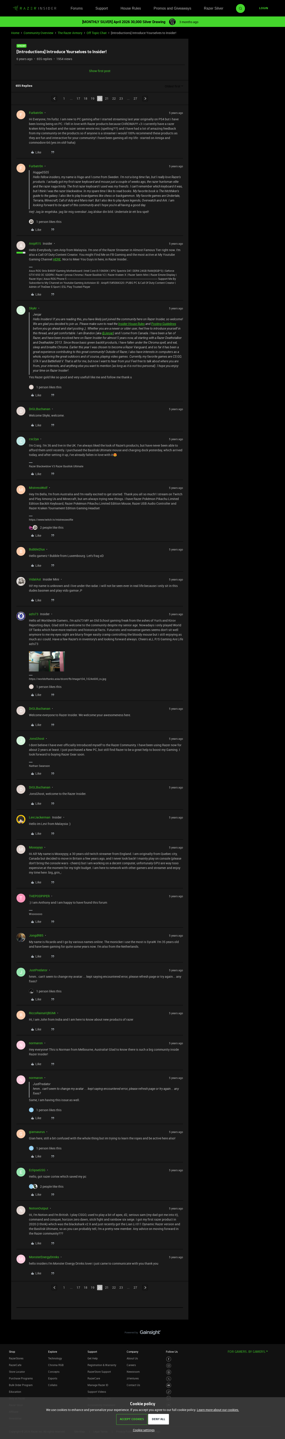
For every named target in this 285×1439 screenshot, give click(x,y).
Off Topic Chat (97, 33)
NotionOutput (38, 1208)
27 (135, 98)
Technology (55, 1358)
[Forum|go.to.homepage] (34, 8)
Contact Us (133, 1385)
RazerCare (94, 1378)
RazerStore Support (99, 1371)
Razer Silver (213, 8)
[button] (264, 8)
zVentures (133, 1378)
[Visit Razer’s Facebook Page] (168, 1359)
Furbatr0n (36, 113)
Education (15, 1391)
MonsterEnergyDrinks (44, 1257)
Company (132, 1351)
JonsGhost (36, 738)
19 (92, 98)
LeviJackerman (39, 817)
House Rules (130, 8)
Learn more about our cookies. (218, 1410)
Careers (131, 1365)
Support (101, 8)
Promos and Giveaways (172, 8)
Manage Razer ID (98, 1385)
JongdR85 (36, 935)
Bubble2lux (37, 549)
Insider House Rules (131, 324)
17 (78, 98)
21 (107, 98)
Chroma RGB (56, 1365)
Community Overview (38, 33)
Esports (52, 1378)
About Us (132, 1358)
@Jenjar (107, 333)
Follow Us (172, 1351)
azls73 (33, 614)
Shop (12, 1351)
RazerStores (16, 1358)
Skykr (33, 308)
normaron (36, 1043)
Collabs (52, 1385)
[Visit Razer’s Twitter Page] (168, 1379)
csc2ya (34, 439)
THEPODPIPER (39, 896)
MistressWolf (38, 488)
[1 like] (45, 221)
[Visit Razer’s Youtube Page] (168, 1385)
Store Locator (17, 1371)
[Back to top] (276, 1328)
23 (121, 98)
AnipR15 (35, 243)
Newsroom (133, 1371)
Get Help (93, 1358)
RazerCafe (15, 1365)
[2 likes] (46, 527)
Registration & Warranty (102, 1365)
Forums (77, 8)
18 (85, 98)
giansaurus (37, 1132)
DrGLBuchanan (39, 409)
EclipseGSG (37, 1170)
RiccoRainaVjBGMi (42, 1013)
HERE (57, 259)
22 (114, 98)
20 (100, 98)
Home (15, 33)
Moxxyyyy (36, 847)
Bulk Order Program (21, 1385)
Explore (52, 1351)
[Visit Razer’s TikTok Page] (168, 1392)
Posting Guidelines (163, 324)
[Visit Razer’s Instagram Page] (168, 1365)
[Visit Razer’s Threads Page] (168, 1372)
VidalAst (35, 579)
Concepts (53, 1371)
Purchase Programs (21, 1378)
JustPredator (38, 970)
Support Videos (97, 1391)
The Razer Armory (70, 33)
